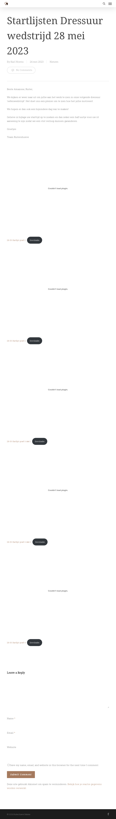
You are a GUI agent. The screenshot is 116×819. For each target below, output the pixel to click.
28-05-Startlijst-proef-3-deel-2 (19, 542)
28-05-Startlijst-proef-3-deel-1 (19, 441)
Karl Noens (17, 61)
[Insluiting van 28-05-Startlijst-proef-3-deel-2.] (58, 490)
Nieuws (54, 61)
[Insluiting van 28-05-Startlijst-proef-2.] (58, 188)
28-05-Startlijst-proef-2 (16, 240)
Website (11, 747)
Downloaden (34, 240)
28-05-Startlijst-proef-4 (16, 642)
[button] (110, 3)
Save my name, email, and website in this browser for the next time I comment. (54, 765)
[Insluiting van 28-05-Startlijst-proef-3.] (58, 289)
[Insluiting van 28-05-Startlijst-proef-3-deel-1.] (58, 389)
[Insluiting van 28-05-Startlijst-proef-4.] (58, 590)
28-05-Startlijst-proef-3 (16, 341)
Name (11, 718)
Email (11, 732)
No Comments (21, 70)
